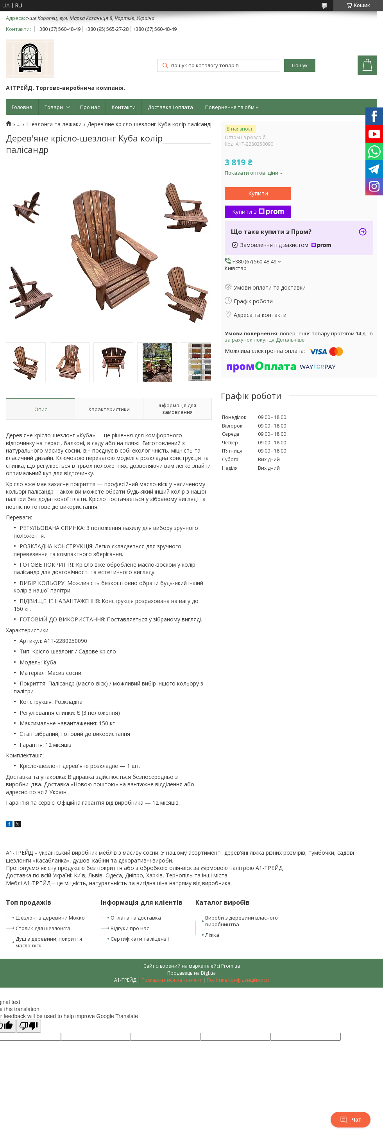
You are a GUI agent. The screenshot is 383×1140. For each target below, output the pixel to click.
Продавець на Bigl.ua (191, 973)
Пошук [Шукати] (300, 65)
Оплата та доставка (136, 917)
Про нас (90, 107)
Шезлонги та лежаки (54, 124)
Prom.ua (230, 966)
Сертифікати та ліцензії (140, 938)
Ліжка (212, 934)
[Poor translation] (28, 1026)
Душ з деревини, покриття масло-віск (49, 942)
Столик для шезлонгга (43, 928)
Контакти (124, 107)
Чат (350, 1119)
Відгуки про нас (130, 928)
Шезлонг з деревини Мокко (50, 917)
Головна (22, 107)
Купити (258, 193)
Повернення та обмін (232, 107)
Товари (54, 107)
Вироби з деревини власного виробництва (241, 921)
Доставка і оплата (170, 107)
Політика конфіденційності (238, 980)
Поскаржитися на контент (171, 980)
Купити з (258, 211)
